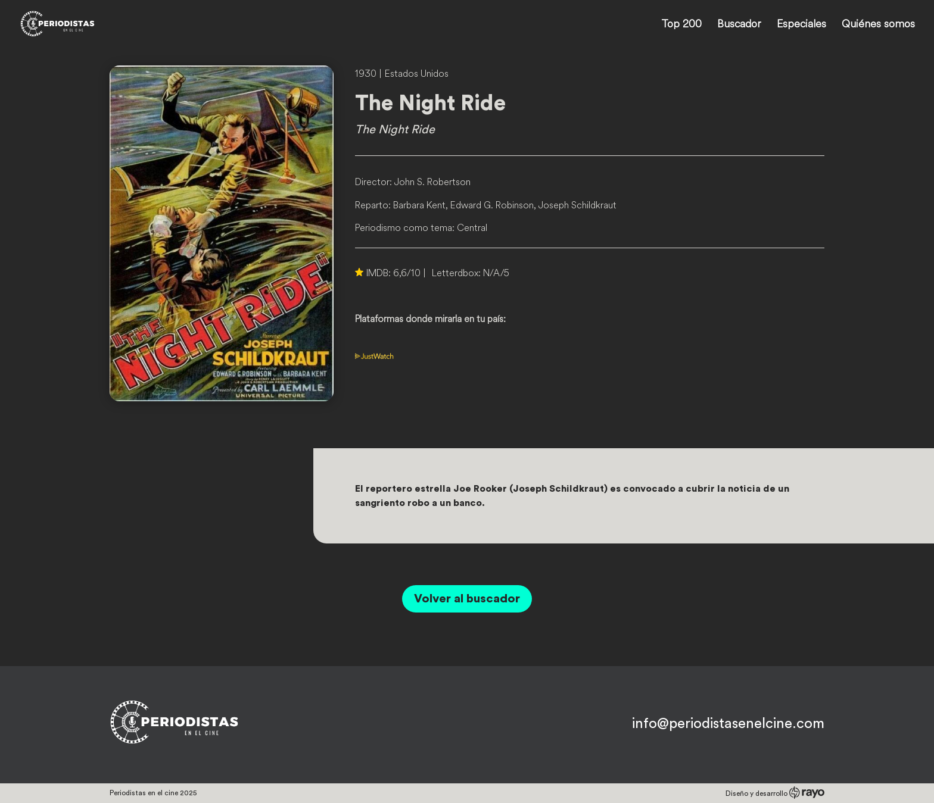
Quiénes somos (878, 25)
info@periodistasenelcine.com (728, 724)
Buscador (739, 25)
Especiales (801, 25)
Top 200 (681, 25)
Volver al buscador (467, 599)
